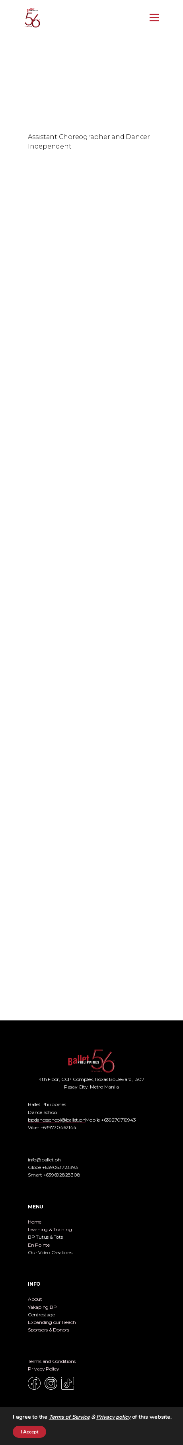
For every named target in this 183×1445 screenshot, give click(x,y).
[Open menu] (154, 17)
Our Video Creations (50, 1252)
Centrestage (41, 1315)
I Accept (29, 1432)
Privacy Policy (43, 1369)
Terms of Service (69, 1417)
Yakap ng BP (42, 1307)
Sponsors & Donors (48, 1330)
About (35, 1299)
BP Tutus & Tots (45, 1237)
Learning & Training (50, 1229)
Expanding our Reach (52, 1322)
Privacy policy (113, 1417)
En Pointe (39, 1245)
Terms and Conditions (52, 1361)
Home (34, 1222)
